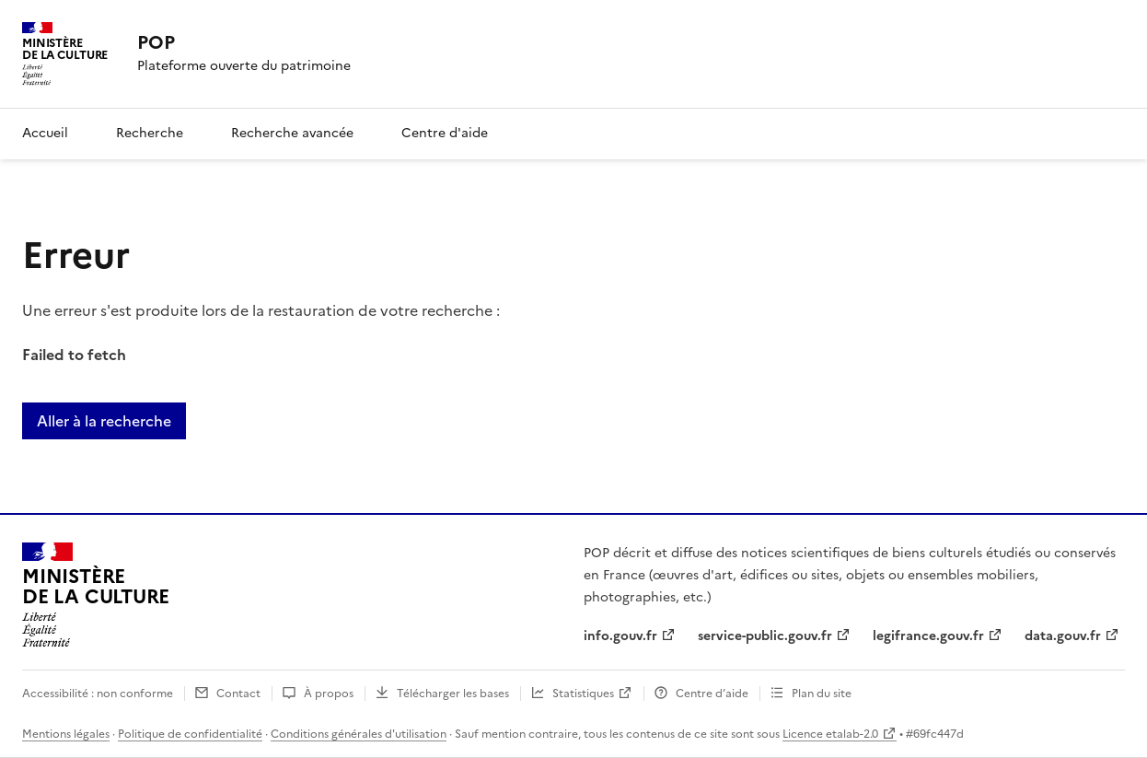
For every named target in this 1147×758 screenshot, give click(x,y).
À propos (328, 693)
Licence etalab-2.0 (830, 734)
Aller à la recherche (104, 421)
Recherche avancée (292, 133)
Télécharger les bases (453, 693)
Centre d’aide (712, 693)
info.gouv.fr (620, 636)
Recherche (149, 133)
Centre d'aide (444, 133)
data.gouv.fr (1063, 636)
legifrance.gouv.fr (928, 636)
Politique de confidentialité (190, 734)
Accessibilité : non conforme (97, 693)
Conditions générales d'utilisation (358, 734)
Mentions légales (66, 734)
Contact (238, 693)
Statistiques (583, 693)
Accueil (45, 133)
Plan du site (822, 693)
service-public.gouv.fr (765, 636)
